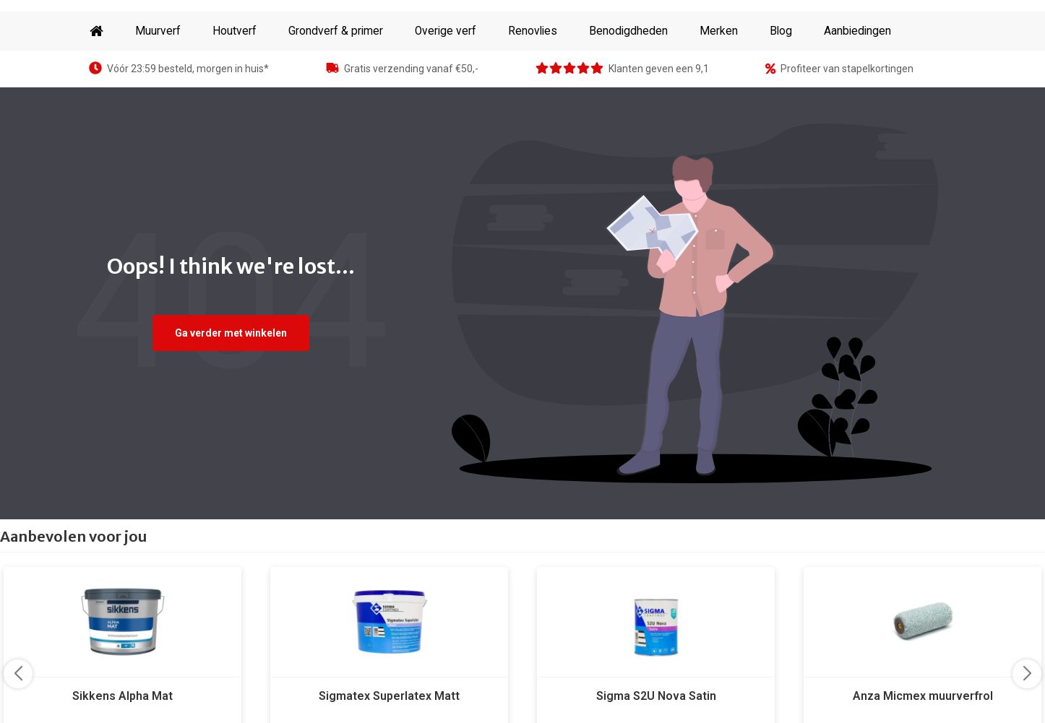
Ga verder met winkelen (231, 333)
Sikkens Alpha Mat (122, 696)
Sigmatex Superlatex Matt (389, 696)
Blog (781, 31)
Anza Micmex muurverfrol (923, 696)
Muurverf (158, 31)
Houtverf (234, 31)
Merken (719, 31)
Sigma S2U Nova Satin (656, 696)
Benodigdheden (628, 31)
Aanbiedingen (857, 31)
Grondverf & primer (335, 31)
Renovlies (532, 31)
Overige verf (445, 31)
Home (96, 31)
